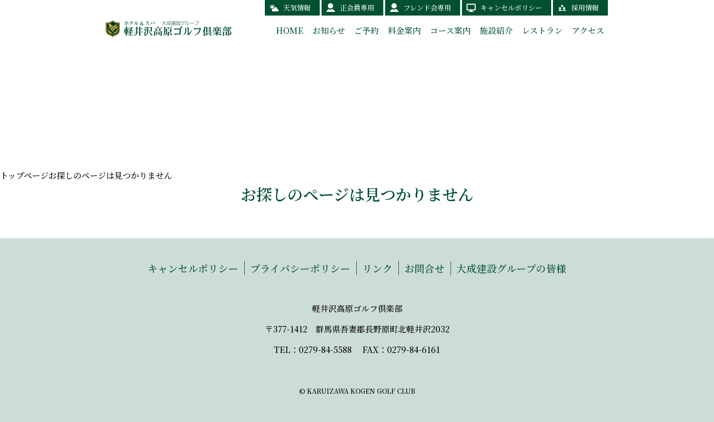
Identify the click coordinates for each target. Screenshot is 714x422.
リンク (377, 268)
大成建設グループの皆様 (511, 268)
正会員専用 (357, 7)
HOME (289, 30)
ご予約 (366, 30)
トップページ (24, 175)
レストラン (542, 30)
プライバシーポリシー (300, 268)
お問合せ (424, 268)
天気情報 (297, 7)
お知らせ (328, 30)
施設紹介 (496, 30)
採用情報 (585, 7)
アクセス (588, 30)
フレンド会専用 (427, 7)
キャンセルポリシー (511, 7)
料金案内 (404, 30)
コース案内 (450, 30)
